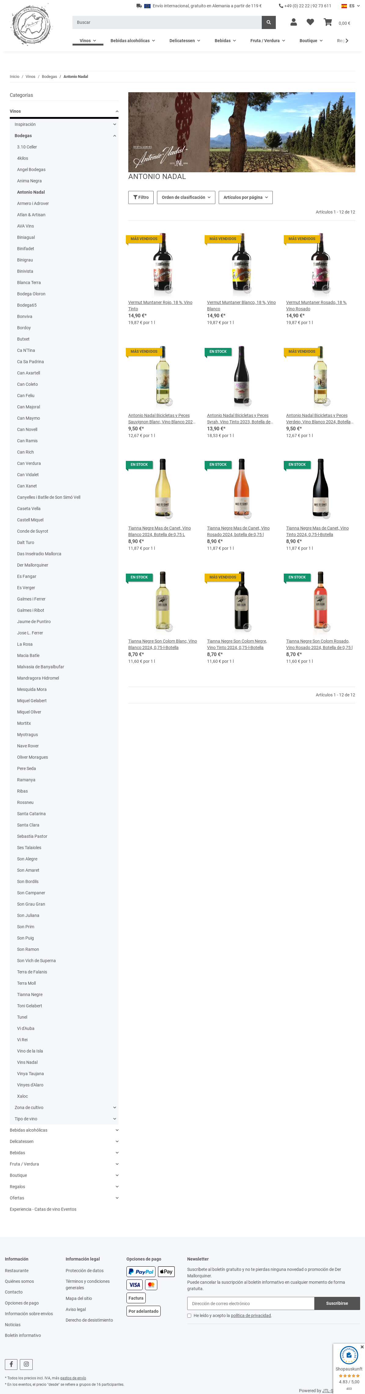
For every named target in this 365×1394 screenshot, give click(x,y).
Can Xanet (27, 486)
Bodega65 (27, 305)
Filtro (141, 197)
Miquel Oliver (29, 712)
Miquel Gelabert (32, 700)
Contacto (14, 1292)
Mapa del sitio (79, 1298)
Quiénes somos (19, 1281)
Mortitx (24, 723)
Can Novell (27, 429)
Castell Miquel (30, 519)
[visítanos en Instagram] (26, 1364)
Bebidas (17, 1152)
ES (348, 5)
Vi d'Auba (26, 1028)
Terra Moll (26, 983)
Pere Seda (26, 768)
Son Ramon (28, 949)
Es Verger (26, 587)
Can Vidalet (28, 474)
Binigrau (25, 259)
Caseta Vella (29, 508)
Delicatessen (22, 1141)
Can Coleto (27, 384)
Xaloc (22, 1096)
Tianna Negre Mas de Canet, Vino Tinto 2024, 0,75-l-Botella (317, 531)
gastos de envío (73, 1378)
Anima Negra (29, 180)
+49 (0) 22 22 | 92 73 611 (305, 5)
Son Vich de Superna (36, 960)
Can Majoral (28, 406)
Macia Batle (28, 655)
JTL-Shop (331, 1390)
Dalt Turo (25, 542)
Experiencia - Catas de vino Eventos (43, 1209)
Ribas (22, 791)
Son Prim (25, 926)
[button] (294, 22)
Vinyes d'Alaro (30, 1084)
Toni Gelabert (29, 1005)
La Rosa (25, 644)
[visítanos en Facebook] (11, 1364)
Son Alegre (27, 858)
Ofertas (17, 1197)
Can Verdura (29, 463)
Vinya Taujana (30, 1073)
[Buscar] (167, 22)
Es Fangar (26, 576)
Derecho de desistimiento (89, 1320)
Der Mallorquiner (32, 565)
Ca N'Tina (26, 350)
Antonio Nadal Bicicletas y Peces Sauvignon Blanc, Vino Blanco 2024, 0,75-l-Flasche (162, 419)
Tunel (22, 1017)
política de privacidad (251, 1315)
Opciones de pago (22, 1303)
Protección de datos (85, 1270)
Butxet (23, 339)
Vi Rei (22, 1039)
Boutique (18, 1175)
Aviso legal (76, 1309)
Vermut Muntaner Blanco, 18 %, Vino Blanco (241, 305)
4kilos (22, 158)
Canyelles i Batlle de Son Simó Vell (48, 497)
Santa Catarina (31, 813)
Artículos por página (243, 197)
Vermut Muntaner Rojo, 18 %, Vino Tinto (160, 305)
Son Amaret (28, 870)
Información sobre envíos (29, 1313)
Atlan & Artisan (31, 214)
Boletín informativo (23, 1335)
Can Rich (25, 452)
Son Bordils (27, 881)
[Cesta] (337, 22)
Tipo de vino (26, 1118)
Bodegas (23, 135)
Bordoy (24, 327)
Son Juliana (28, 915)
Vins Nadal (27, 1062)
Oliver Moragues (32, 757)
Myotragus (27, 734)
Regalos (17, 1186)
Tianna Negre (29, 994)
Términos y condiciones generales (88, 1284)
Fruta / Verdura (24, 1164)
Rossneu (25, 802)
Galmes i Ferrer (31, 599)
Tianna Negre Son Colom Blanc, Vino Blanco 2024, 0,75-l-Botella (162, 644)
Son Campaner (31, 892)
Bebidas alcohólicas (28, 1130)
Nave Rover (28, 745)
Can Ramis (27, 440)
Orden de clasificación (183, 197)
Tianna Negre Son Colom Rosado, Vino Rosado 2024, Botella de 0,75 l (319, 644)
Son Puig (25, 938)
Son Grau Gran (31, 904)
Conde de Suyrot (32, 531)
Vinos (15, 111)
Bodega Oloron (31, 293)
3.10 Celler (27, 146)
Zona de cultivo (29, 1107)
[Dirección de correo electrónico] (251, 1303)
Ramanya (26, 779)
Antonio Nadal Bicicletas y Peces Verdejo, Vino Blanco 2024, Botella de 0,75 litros (318, 419)
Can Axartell (28, 372)
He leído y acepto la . (233, 1315)
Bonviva (24, 316)
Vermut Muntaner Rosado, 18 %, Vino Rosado (316, 305)
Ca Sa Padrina (30, 361)
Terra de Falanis (32, 971)
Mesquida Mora (32, 689)
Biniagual (26, 237)
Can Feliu (26, 395)
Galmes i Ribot (30, 610)
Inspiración (25, 124)
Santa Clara (28, 825)
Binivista (25, 271)
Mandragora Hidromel (38, 678)
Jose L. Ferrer (30, 632)
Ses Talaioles (29, 847)
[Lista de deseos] (310, 22)
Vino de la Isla (30, 1051)
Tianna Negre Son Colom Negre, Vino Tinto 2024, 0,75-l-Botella (237, 644)
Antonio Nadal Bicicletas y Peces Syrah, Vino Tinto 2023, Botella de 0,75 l (238, 419)
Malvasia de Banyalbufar (40, 666)
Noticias (12, 1324)
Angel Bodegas (31, 169)
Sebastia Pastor (32, 836)
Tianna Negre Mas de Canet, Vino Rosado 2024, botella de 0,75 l (238, 531)
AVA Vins (25, 226)
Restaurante (16, 1270)
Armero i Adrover (33, 203)
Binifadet (25, 248)
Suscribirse (337, 1303)
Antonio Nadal (31, 192)
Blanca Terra (29, 282)
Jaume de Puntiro (34, 621)
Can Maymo (28, 418)
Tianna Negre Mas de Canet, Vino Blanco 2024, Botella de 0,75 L (159, 531)
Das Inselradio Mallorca (39, 553)
